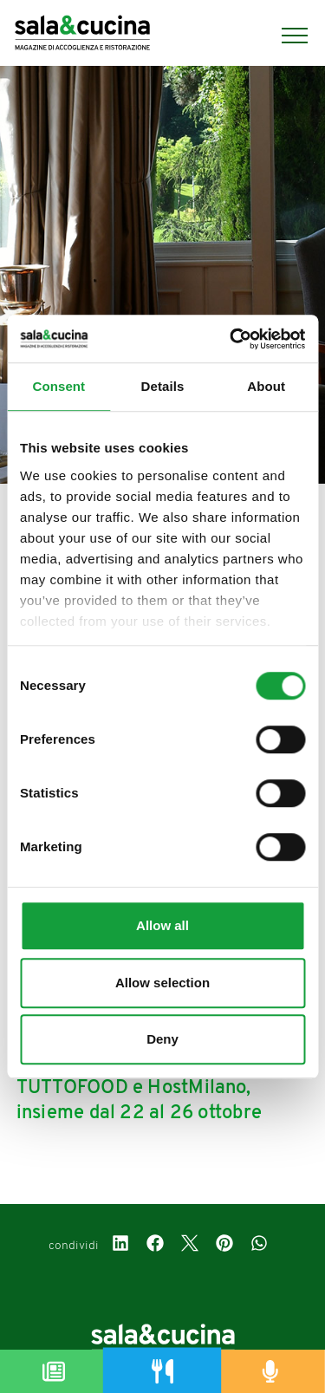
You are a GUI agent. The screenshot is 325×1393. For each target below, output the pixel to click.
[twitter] (189, 1245)
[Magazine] (54, 1371)
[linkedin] (120, 1245)
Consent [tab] (58, 386)
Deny (162, 1039)
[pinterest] (224, 1245)
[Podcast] (271, 1371)
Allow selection (162, 982)
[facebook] (155, 1245)
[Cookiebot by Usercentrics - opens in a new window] (231, 339)
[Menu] (286, 35)
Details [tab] (163, 386)
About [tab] (266, 386)
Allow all (162, 925)
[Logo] (82, 35)
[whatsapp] (259, 1245)
